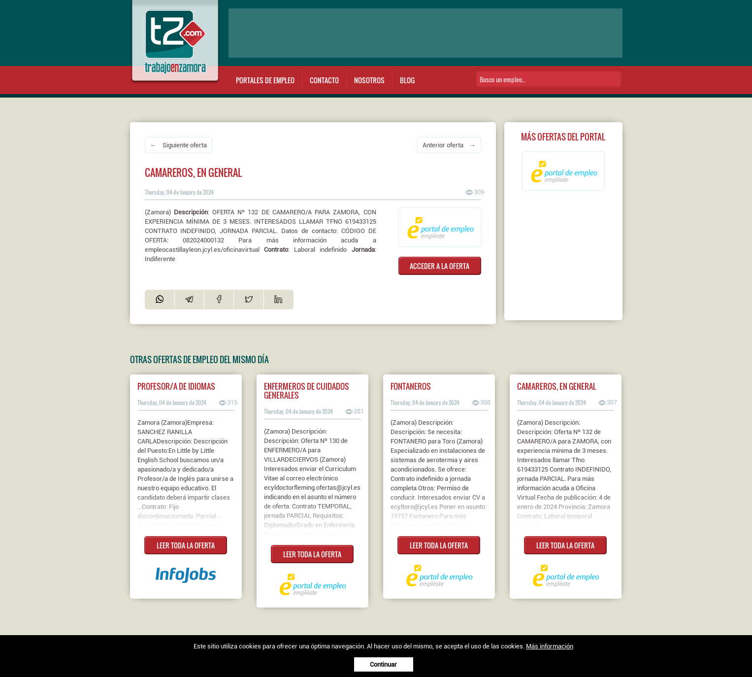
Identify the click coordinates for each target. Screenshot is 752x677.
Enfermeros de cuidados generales (306, 390)
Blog (407, 80)
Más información (549, 646)
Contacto (324, 80)
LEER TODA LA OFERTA (186, 545)
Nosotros (369, 80)
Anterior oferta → (449, 145)
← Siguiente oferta (178, 145)
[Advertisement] (425, 33)
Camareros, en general (556, 386)
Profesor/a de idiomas (176, 386)
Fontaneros (411, 386)
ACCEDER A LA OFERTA (439, 266)
